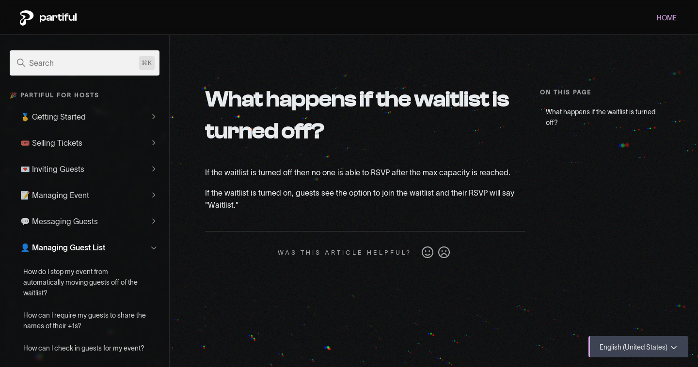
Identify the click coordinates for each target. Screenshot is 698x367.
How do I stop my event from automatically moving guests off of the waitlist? (80, 282)
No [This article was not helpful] (444, 253)
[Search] (84, 63)
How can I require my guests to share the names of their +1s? (84, 320)
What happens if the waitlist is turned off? (600, 117)
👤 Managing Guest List (62, 247)
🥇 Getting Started (53, 116)
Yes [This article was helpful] (427, 253)
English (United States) (639, 347)
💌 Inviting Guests (52, 169)
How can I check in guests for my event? (83, 348)
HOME (667, 18)
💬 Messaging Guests (59, 221)
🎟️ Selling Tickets (51, 142)
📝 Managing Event (54, 195)
